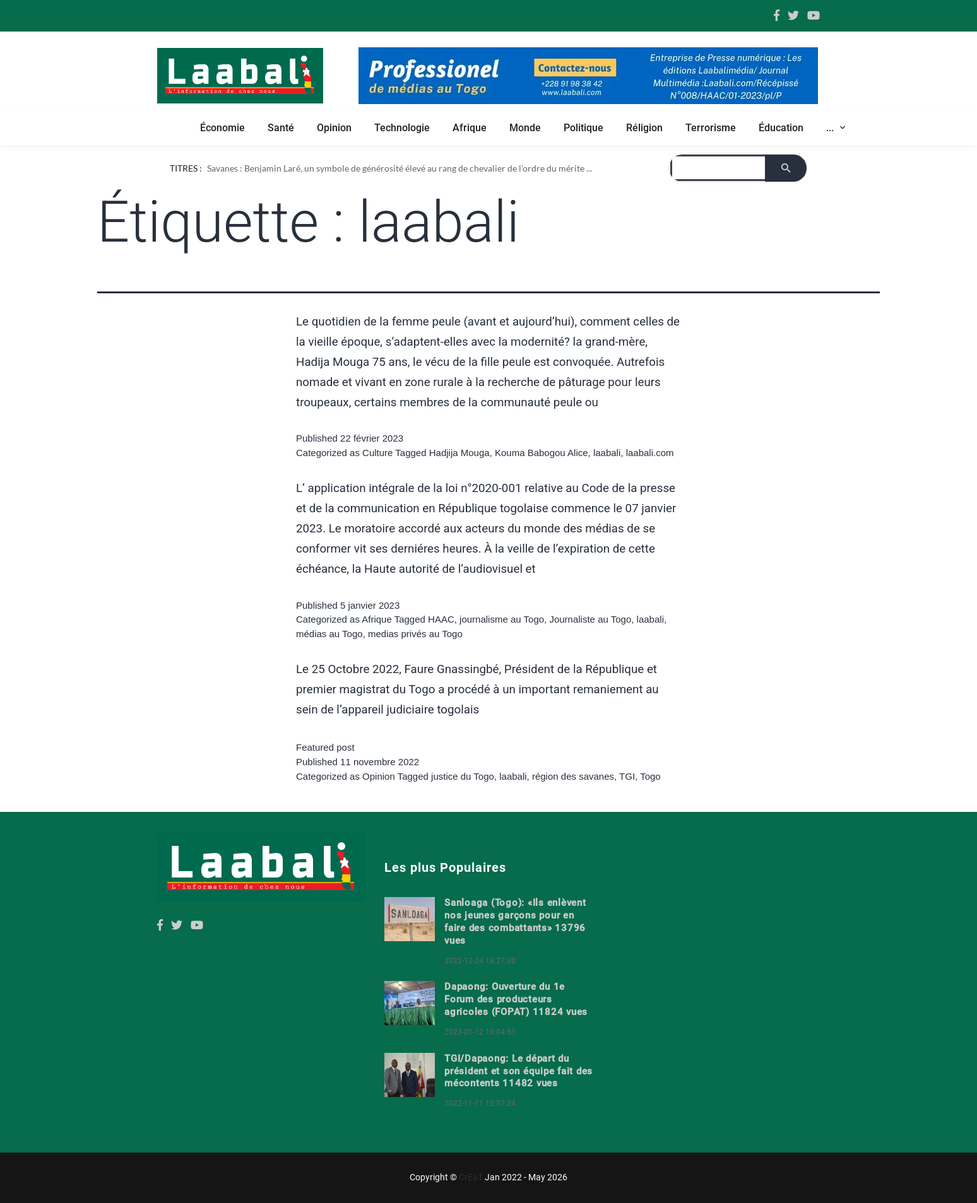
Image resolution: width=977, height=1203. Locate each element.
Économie (222, 128)
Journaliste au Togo (590, 619)
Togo (650, 776)
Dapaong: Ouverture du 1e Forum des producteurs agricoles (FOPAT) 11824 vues (516, 999)
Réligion (644, 128)
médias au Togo (329, 633)
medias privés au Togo (415, 633)
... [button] (831, 128)
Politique (583, 128)
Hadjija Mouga (459, 452)
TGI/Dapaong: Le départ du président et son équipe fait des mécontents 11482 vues (518, 1071)
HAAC (441, 619)
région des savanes (573, 776)
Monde (525, 128)
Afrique (470, 128)
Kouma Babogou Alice (541, 452)
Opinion (334, 128)
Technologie (402, 128)
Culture (377, 452)
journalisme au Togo (501, 619)
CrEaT (471, 1177)
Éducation (781, 128)
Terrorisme (710, 128)
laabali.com (650, 452)
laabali (606, 452)
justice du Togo (462, 776)
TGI (627, 776)
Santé (281, 128)
